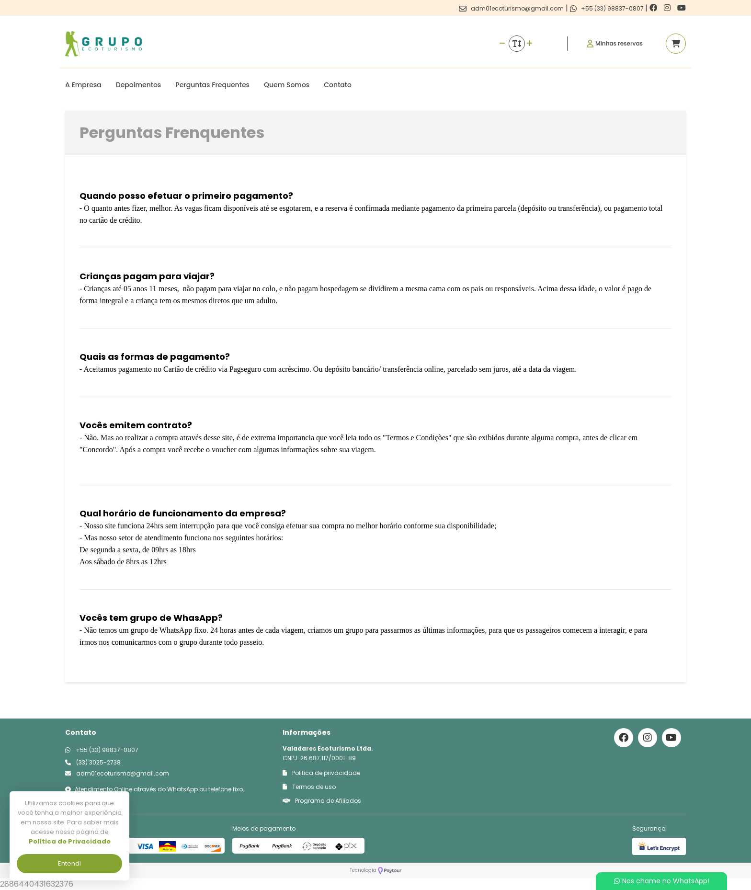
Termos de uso (309, 787)
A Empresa (83, 85)
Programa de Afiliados (322, 801)
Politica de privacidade (321, 773)
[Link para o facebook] (654, 7)
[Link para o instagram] (668, 7)
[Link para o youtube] (681, 7)
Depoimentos (138, 85)
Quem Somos (286, 85)
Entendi (69, 863)
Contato (338, 85)
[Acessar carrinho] (676, 44)
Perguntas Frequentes (212, 85)
